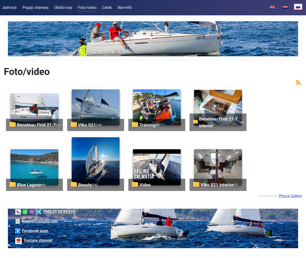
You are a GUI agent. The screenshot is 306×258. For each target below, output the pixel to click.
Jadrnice (9, 7)
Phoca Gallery (290, 196)
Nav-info (125, 7)
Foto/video (87, 7)
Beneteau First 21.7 (36, 124)
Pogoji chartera (35, 7)
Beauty (85, 184)
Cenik (107, 7)
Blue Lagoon (29, 184)
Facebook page (35, 231)
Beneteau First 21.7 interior (218, 122)
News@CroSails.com (40, 221)
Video (145, 184)
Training (147, 124)
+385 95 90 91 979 (59, 211)
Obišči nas (63, 7)
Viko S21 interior (217, 184)
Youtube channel (38, 240)
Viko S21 (87, 124)
